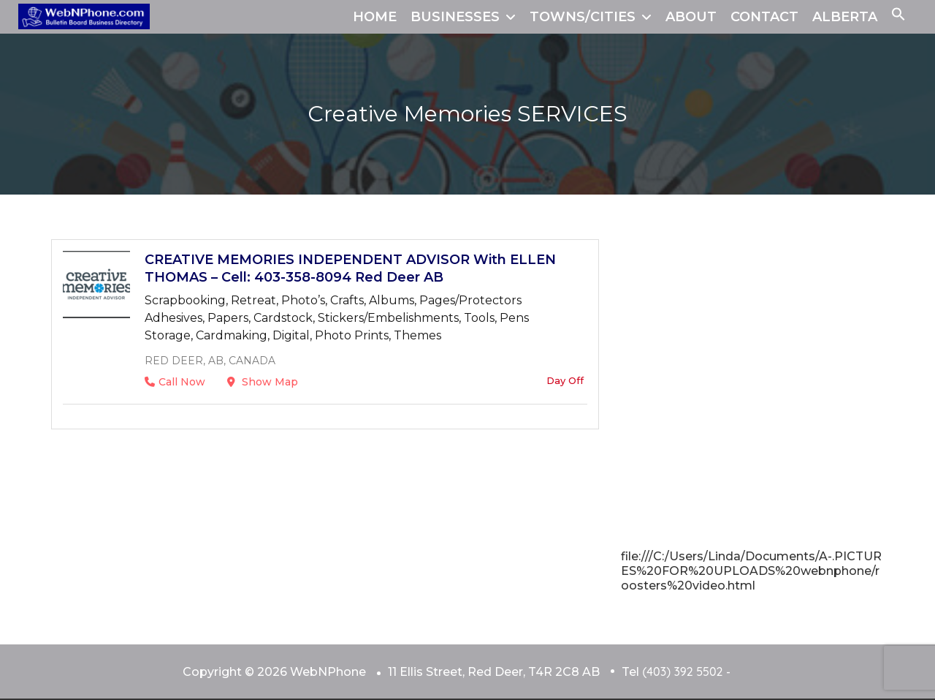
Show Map (262, 381)
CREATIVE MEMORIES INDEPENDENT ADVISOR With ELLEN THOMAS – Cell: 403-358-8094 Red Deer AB (350, 268)
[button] (898, 17)
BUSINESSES (455, 17)
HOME (375, 17)
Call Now (175, 381)
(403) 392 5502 (682, 671)
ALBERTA (844, 17)
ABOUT (691, 17)
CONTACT (764, 17)
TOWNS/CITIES (583, 17)
